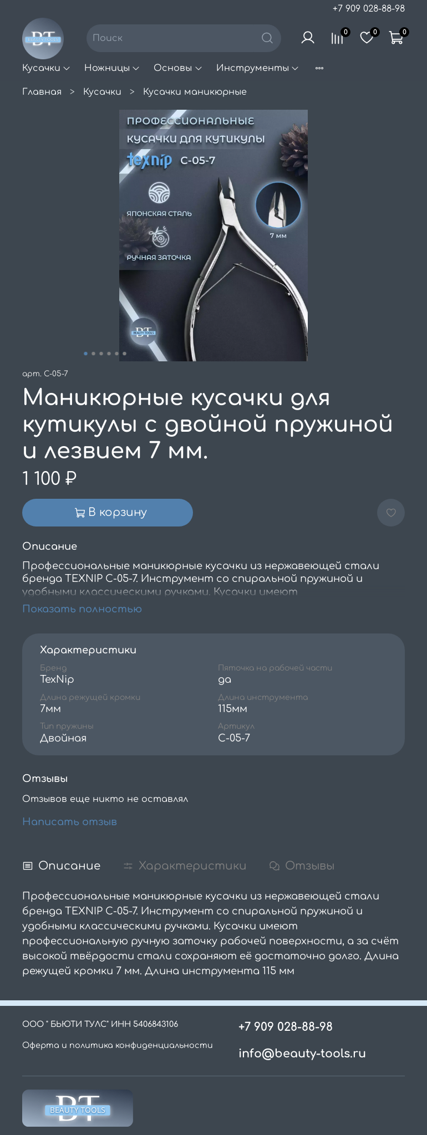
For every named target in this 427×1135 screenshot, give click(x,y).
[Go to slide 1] (86, 353)
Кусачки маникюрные (195, 92)
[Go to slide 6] (124, 353)
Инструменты (257, 68)
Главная (42, 92)
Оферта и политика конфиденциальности (117, 1045)
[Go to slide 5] (117, 353)
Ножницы (112, 68)
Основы (178, 68)
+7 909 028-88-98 (369, 9)
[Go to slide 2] (93, 353)
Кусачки (46, 68)
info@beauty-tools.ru (302, 1053)
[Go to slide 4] (109, 353)
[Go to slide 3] (101, 353)
